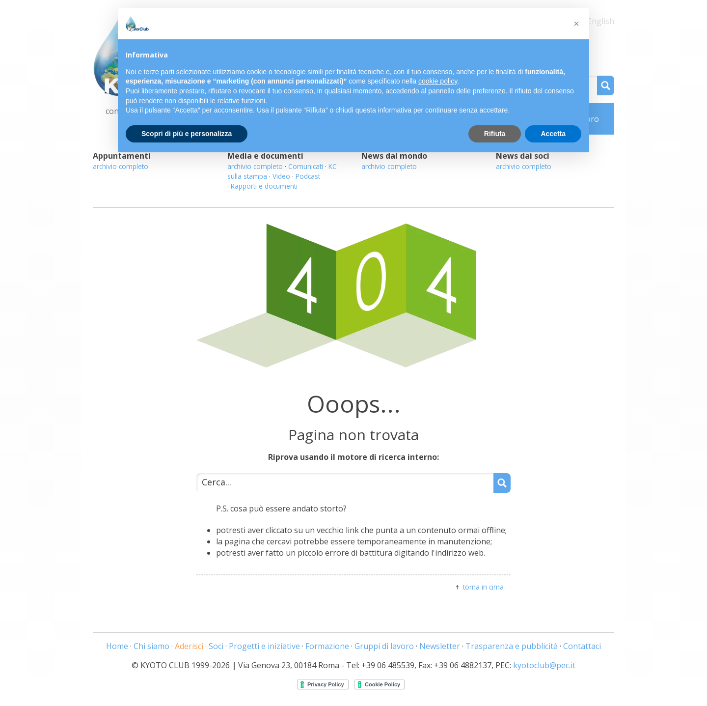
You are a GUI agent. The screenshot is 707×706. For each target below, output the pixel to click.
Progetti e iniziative (264, 646)
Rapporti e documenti (264, 186)
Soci (216, 646)
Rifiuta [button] (495, 134)
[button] (576, 23)
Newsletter (439, 646)
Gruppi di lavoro (384, 646)
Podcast (308, 176)
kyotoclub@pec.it (544, 665)
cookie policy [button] (437, 81)
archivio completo (120, 166)
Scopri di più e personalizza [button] (186, 134)
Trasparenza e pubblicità (511, 646)
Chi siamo (151, 646)
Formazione (327, 646)
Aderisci (189, 646)
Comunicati (305, 166)
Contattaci (582, 646)
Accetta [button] (553, 134)
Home (117, 646)
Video (281, 176)
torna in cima (483, 587)
